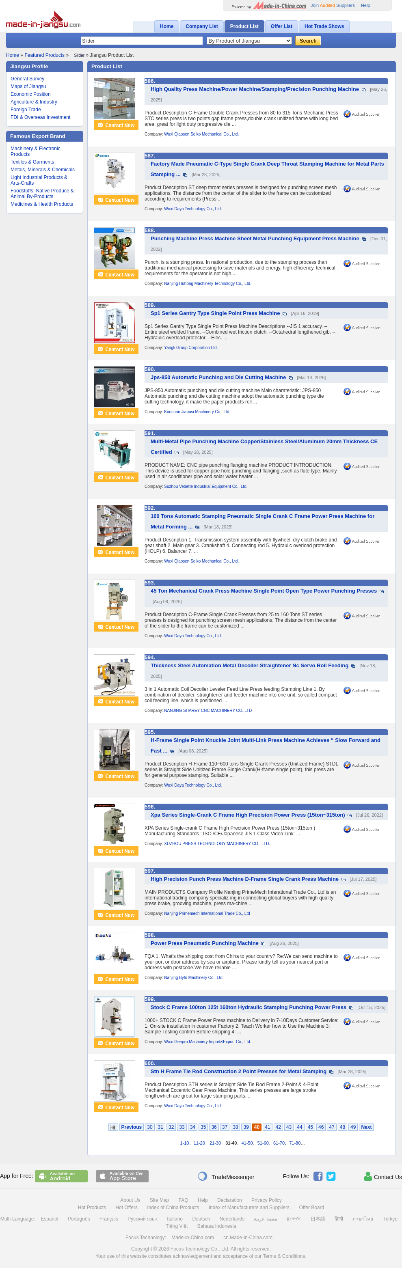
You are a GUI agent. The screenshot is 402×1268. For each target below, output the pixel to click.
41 (267, 1127)
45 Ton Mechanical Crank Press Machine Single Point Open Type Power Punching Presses (264, 591)
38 (235, 1127)
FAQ (183, 1200)
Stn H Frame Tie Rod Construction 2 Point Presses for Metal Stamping (238, 1071)
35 (203, 1127)
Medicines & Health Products (42, 204)
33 (181, 1127)
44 (299, 1127)
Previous (131, 1127)
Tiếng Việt (177, 1226)
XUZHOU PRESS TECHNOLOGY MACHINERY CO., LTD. (217, 843)
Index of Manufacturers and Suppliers (249, 1207)
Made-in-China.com (192, 1237)
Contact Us (383, 1176)
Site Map (159, 1200)
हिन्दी (339, 1219)
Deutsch (201, 1219)
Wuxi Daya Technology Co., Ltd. (193, 209)
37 (224, 1127)
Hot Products (92, 1207)
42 (278, 1127)
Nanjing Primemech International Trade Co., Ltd (207, 913)
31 (160, 1127)
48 (342, 1127)
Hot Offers (126, 1207)
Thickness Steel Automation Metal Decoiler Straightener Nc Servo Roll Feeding (249, 665)
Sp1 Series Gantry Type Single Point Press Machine (215, 313)
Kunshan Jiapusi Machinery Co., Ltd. (197, 412)
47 (331, 1127)
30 (149, 1127)
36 (213, 1127)
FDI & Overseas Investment (40, 117)
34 (192, 1127)
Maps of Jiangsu (28, 86)
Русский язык (143, 1219)
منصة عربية (265, 1219)
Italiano (175, 1219)
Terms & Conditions (284, 1256)
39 (246, 1127)
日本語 (318, 1219)
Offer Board (311, 1207)
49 (353, 1127)
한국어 (293, 1219)
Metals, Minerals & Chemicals (43, 170)
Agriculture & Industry (34, 102)
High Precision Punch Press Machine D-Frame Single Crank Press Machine (245, 879)
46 (321, 1127)
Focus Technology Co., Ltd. (200, 1249)
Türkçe (390, 1219)
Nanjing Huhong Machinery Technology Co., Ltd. (207, 283)
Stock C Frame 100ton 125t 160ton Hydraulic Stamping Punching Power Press (248, 1007)
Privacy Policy (266, 1200)
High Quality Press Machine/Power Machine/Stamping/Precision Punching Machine (255, 89)
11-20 (199, 1143)
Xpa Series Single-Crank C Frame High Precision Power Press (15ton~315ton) (248, 815)
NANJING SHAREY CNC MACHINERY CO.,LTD (208, 710)
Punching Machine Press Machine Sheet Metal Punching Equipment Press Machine (255, 238)
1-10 (184, 1143)
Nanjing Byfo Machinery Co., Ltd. (193, 977)
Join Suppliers (333, 5)
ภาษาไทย (362, 1219)
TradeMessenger (225, 1176)
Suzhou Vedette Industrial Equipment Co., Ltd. (205, 486)
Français (108, 1219)
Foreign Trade (26, 109)
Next (366, 1127)
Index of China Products (173, 1207)
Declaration (229, 1200)
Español (49, 1219)
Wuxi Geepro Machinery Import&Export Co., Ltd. (207, 1041)
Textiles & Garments (32, 162)
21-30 (215, 1143)
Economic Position (31, 94)
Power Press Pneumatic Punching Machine (205, 943)
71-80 (294, 1143)
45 (310, 1127)
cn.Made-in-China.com (247, 1237)
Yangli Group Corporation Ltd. (191, 347)
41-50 (247, 1143)
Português (79, 1219)
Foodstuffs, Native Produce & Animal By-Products (42, 193)
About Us (130, 1200)
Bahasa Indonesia (216, 1226)
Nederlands (232, 1219)
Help (365, 5)
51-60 (263, 1143)
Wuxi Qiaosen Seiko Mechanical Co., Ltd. (201, 134)
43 (289, 1127)
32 (171, 1127)
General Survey (27, 79)
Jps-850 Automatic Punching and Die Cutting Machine (218, 377)
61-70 (279, 1143)
